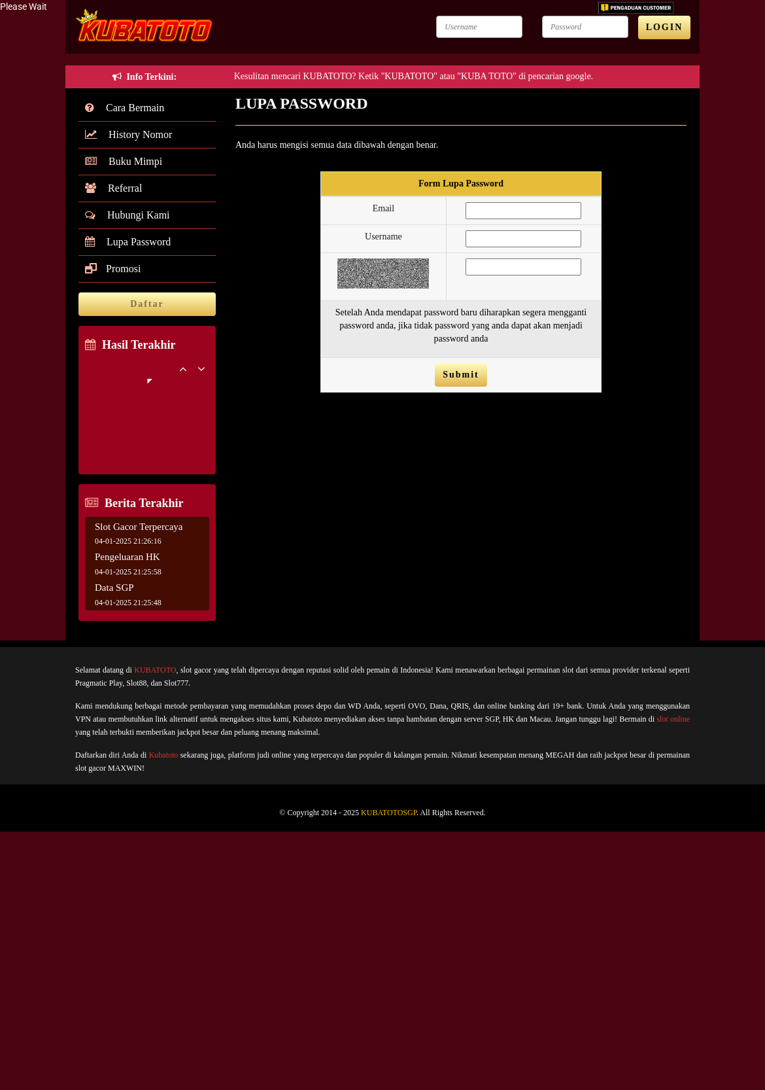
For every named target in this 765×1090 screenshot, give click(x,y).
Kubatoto (163, 755)
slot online (673, 719)
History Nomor (128, 134)
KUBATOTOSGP (388, 812)
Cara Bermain (124, 107)
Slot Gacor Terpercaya (138, 526)
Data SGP (114, 587)
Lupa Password (128, 241)
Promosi (113, 268)
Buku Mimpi (123, 161)
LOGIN (664, 27)
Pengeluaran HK (127, 557)
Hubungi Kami (127, 214)
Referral (113, 188)
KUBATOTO (155, 670)
